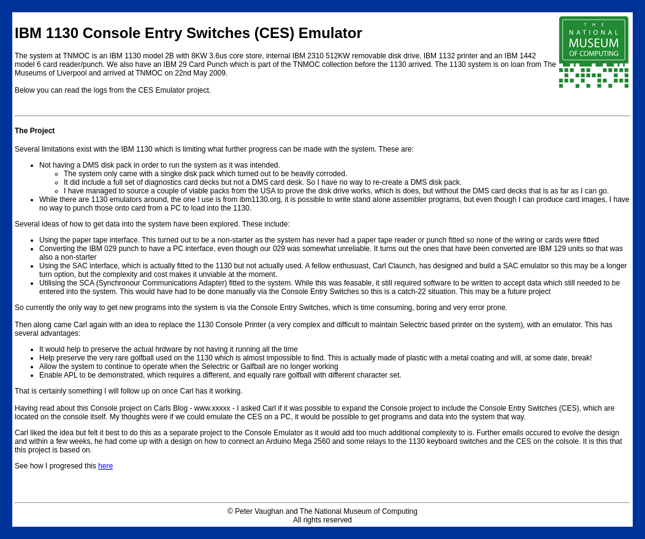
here (105, 466)
